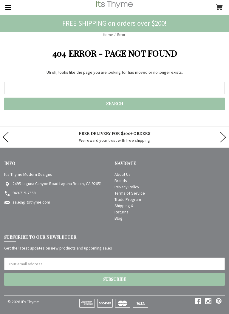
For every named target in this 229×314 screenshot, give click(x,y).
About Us (122, 174)
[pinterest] (219, 301)
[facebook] (198, 301)
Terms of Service (129, 193)
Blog (118, 218)
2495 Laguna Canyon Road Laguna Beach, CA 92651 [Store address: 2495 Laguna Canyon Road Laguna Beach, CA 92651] (57, 183)
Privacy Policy (126, 187)
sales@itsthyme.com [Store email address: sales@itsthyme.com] (31, 202)
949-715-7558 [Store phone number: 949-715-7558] (24, 193)
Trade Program (127, 199)
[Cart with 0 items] (219, 7)
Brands (120, 180)
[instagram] (208, 301)
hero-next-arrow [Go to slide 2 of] (223, 137)
